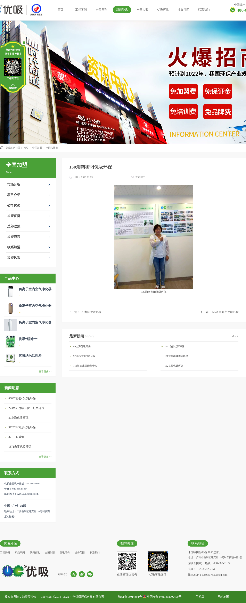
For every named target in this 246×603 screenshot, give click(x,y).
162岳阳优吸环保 (174, 365)
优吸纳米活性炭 (30, 355)
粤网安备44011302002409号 (164, 596)
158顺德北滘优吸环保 (85, 365)
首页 (60, 9)
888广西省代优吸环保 (22, 398)
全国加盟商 (52, 147)
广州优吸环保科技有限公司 (87, 596)
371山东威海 (16, 437)
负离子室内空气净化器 (35, 289)
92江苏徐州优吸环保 (84, 356)
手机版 (199, 596)
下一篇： (219, 312)
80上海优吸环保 (18, 417)
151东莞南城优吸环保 (176, 356)
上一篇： (85, 312)
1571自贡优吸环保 (19, 446)
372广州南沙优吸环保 (22, 427)
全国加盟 (37, 147)
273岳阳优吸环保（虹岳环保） (27, 408)
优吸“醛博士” (28, 339)
